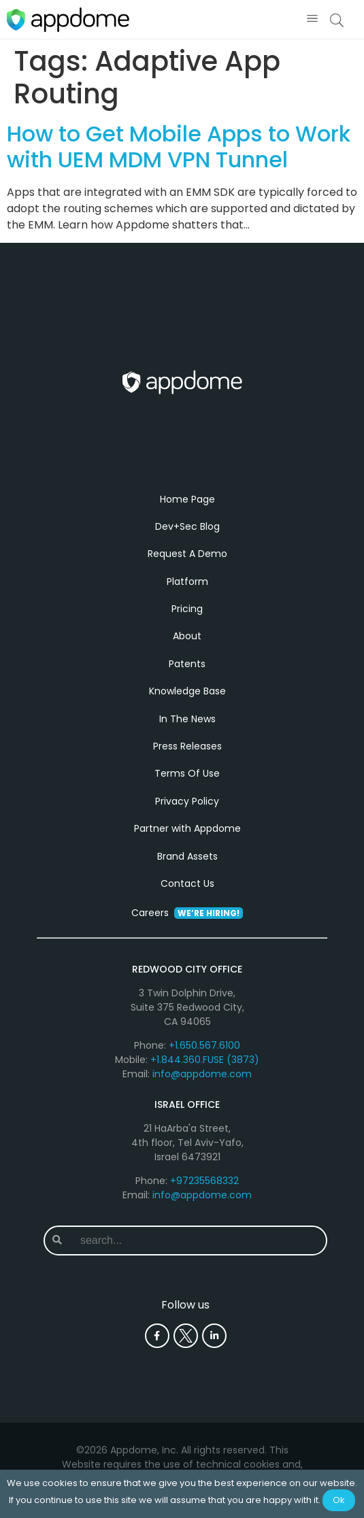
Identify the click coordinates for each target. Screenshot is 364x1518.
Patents (187, 665)
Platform (187, 583)
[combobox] (197, 1241)
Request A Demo (187, 555)
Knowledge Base (187, 692)
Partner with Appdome (187, 830)
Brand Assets (187, 857)
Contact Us (187, 885)
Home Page (187, 500)
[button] (312, 19)
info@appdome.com (202, 1075)
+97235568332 (204, 1182)
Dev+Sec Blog (187, 528)
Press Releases (187, 747)
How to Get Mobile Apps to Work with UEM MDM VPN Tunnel (178, 146)
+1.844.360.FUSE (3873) (204, 1061)
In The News (187, 719)
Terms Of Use (187, 774)
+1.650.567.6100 (204, 1046)
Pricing (187, 610)
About (187, 637)
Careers (187, 914)
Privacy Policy (187, 802)
